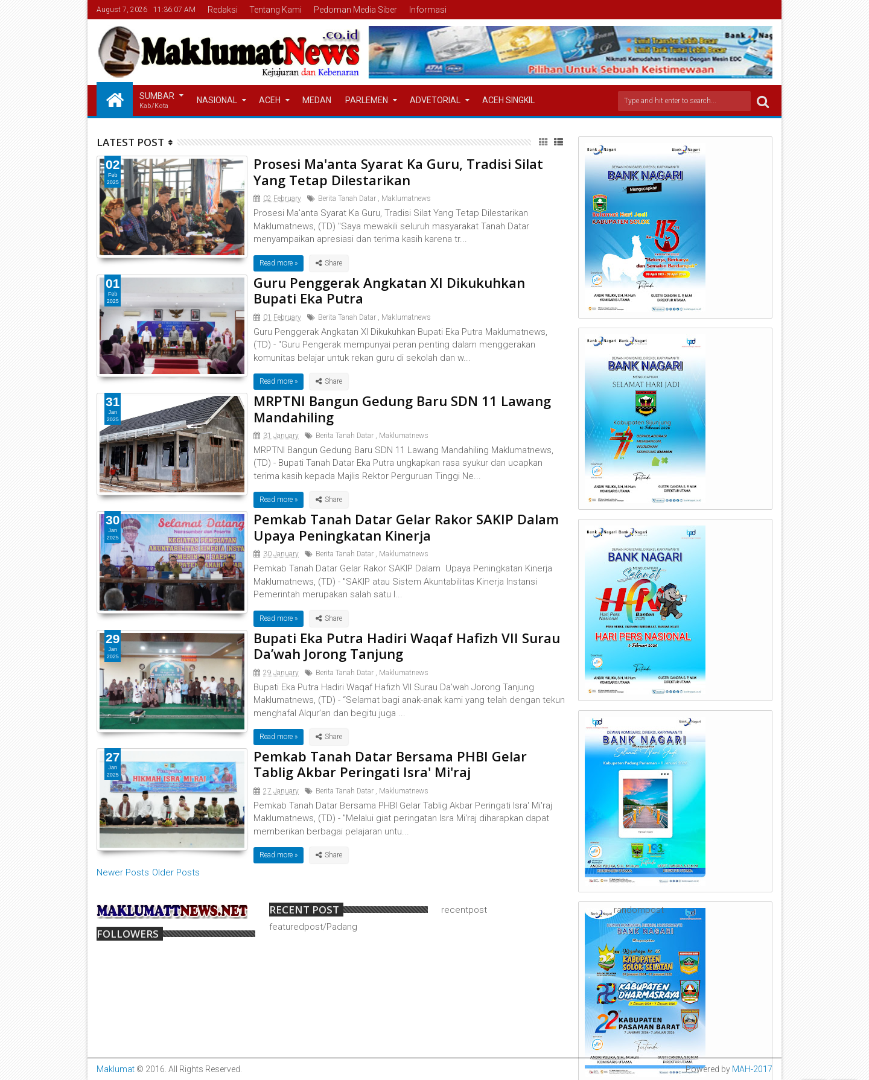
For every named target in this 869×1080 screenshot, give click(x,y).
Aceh (270, 100)
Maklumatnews (406, 198)
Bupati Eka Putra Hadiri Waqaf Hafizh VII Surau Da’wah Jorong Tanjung (406, 645)
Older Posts (176, 872)
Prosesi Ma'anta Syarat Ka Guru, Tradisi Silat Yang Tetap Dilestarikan (398, 171)
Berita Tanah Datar (347, 198)
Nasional (217, 100)
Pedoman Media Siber (355, 9)
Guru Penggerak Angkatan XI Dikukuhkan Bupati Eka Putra (389, 290)
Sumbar (156, 101)
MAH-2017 (752, 1069)
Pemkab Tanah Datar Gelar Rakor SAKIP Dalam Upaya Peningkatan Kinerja (406, 527)
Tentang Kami (275, 9)
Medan (316, 100)
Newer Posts (123, 872)
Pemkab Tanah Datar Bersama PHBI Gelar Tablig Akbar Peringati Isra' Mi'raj (390, 764)
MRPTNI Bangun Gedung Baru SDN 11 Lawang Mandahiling (402, 408)
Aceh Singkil (508, 100)
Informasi (428, 9)
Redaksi (223, 9)
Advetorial (435, 100)
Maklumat (116, 1069)
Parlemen (366, 100)
